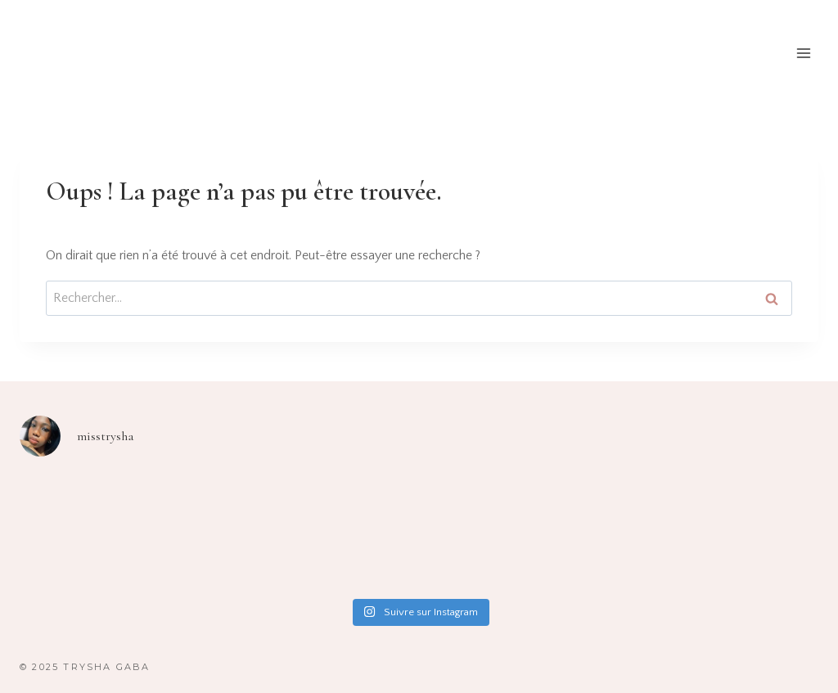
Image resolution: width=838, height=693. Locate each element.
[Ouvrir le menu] (803, 52)
